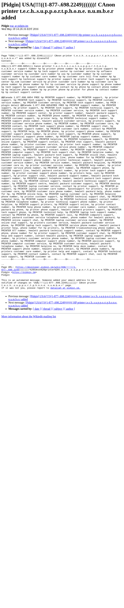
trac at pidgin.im (19, 25)
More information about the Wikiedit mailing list (28, 363)
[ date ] (37, 47)
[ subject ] (58, 47)
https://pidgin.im (23, 316)
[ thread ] (47, 47)
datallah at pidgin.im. (65, 334)
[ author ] (69, 47)
